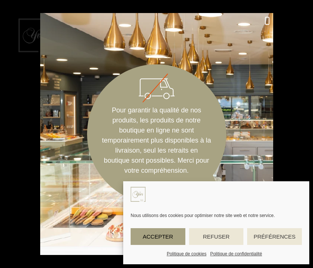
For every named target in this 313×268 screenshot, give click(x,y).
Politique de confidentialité (236, 253)
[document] (156, 134)
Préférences (274, 236)
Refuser (216, 236)
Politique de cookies (187, 253)
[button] (267, 21)
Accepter (158, 236)
